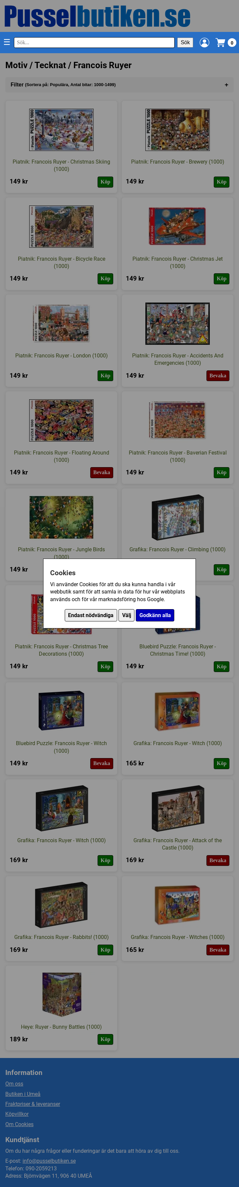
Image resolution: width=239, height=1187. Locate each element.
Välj (126, 615)
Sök (185, 42)
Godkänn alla (155, 615)
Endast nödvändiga (91, 615)
